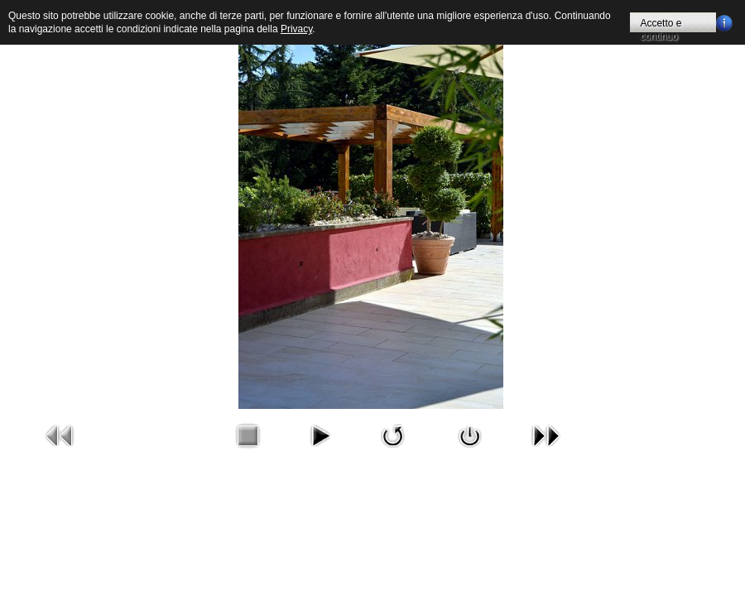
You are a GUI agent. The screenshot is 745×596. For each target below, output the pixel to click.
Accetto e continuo (660, 24)
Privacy (296, 29)
